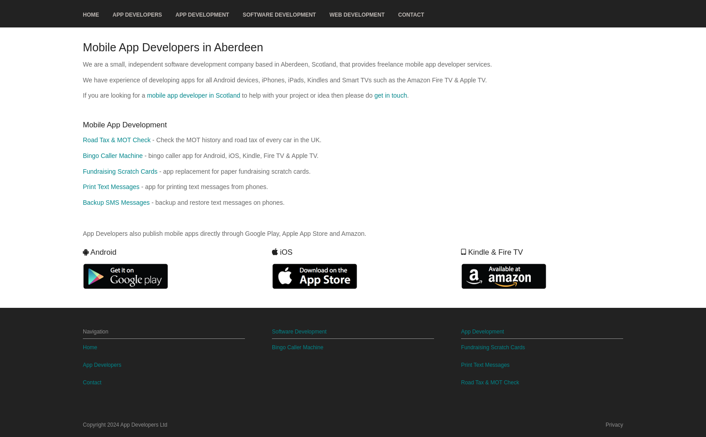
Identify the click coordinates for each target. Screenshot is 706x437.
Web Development (357, 15)
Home (91, 15)
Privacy (614, 425)
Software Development (279, 15)
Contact (411, 15)
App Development (202, 15)
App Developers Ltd (143, 425)
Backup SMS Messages (116, 202)
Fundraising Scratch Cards (120, 171)
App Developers (137, 15)
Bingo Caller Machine (113, 155)
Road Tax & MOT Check (116, 140)
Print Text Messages (111, 186)
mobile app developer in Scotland (193, 95)
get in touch (391, 95)
